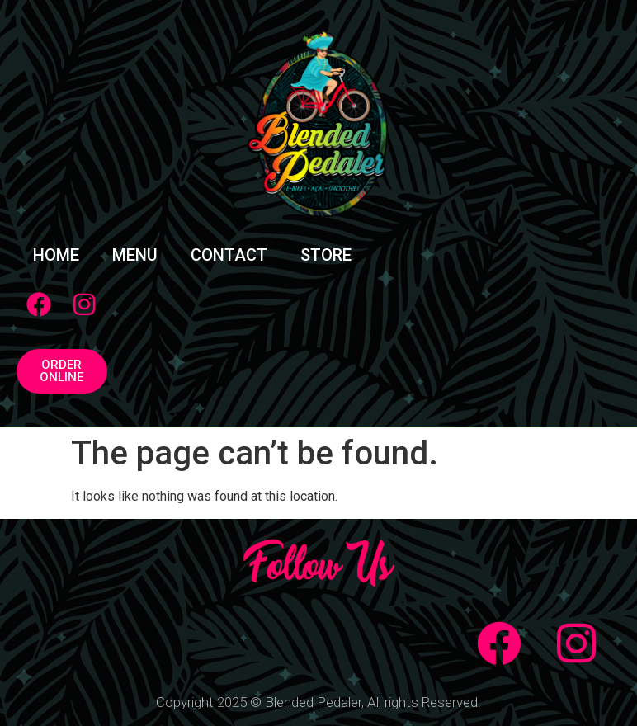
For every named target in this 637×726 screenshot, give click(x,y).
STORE (326, 255)
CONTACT (229, 255)
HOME (56, 255)
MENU (135, 255)
